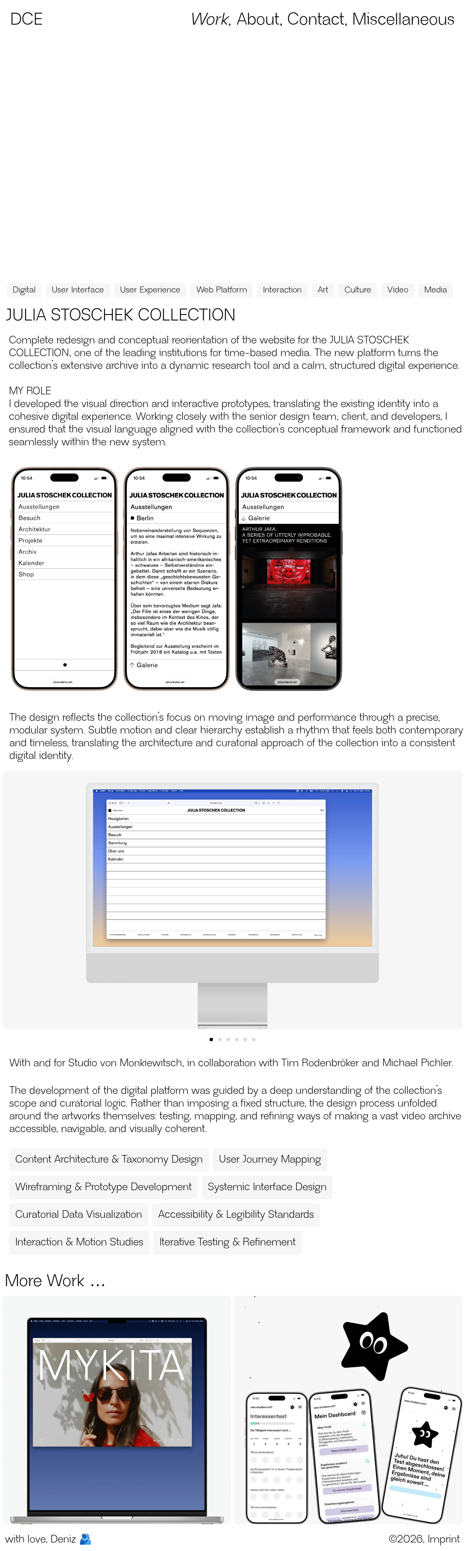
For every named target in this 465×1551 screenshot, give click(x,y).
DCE (26, 20)
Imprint (444, 1539)
